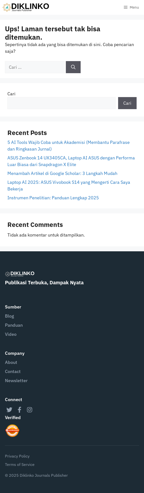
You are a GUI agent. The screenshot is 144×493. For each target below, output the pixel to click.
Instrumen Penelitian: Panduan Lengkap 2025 (53, 198)
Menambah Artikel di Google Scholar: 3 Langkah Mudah (62, 173)
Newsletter (16, 380)
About (11, 362)
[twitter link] (9, 409)
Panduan (14, 325)
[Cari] (73, 67)
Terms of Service (20, 464)
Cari (11, 94)
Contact (13, 371)
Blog (9, 316)
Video (11, 334)
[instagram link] (29, 409)
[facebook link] (19, 409)
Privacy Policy (17, 456)
